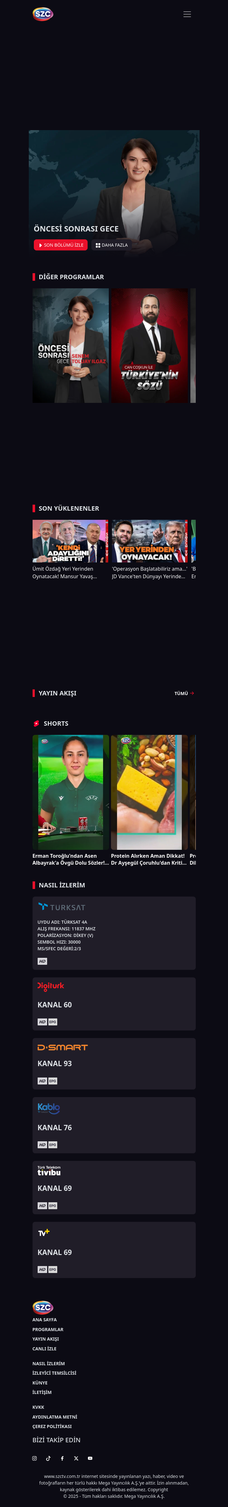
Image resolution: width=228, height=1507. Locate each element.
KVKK (38, 1407)
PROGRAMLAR (48, 1329)
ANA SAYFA (45, 1320)
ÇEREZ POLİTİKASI (52, 1426)
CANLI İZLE (45, 1349)
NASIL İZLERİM (49, 1363)
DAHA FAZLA (112, 245)
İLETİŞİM (42, 1392)
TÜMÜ (185, 693)
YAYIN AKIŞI (46, 1339)
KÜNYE (40, 1383)
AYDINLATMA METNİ (55, 1417)
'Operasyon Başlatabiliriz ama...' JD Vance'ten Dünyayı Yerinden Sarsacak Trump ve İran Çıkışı (150, 572)
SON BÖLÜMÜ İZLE (60, 245)
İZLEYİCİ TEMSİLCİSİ (55, 1373)
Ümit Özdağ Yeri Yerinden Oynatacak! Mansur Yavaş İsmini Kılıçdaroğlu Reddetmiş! (69, 572)
